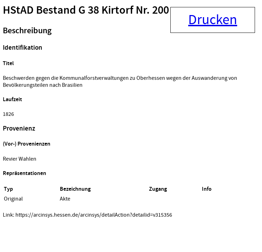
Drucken (212, 20)
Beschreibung (27, 30)
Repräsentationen (24, 173)
